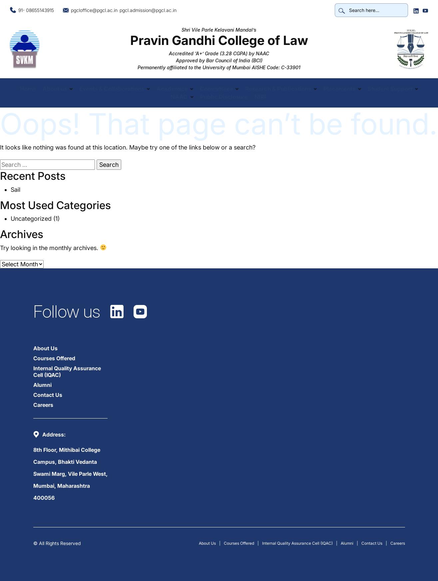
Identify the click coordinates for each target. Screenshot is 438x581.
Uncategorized (31, 218)
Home (28, 89)
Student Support (390, 89)
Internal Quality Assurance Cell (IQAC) (67, 371)
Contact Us (47, 395)
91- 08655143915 (36, 10)
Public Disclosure (224, 97)
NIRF (260, 97)
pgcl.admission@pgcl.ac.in (148, 10)
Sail (15, 189)
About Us (45, 348)
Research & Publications (278, 89)
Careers (43, 405)
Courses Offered (54, 358)
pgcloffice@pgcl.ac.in (94, 10)
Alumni (42, 385)
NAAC (179, 97)
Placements (339, 89)
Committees (216, 89)
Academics (172, 89)
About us (54, 89)
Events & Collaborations (111, 89)
